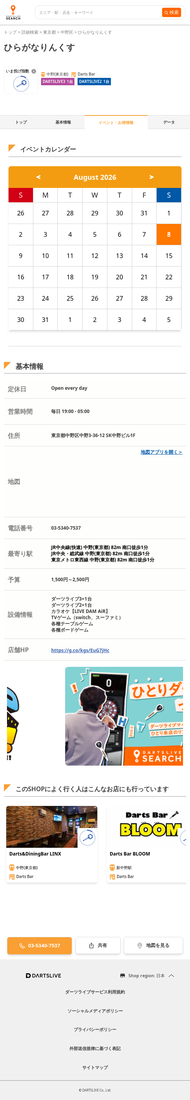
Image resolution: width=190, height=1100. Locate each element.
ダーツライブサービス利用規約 (95, 992)
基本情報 (63, 122)
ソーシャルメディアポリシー (95, 1011)
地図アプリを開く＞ (162, 452)
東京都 (49, 32)
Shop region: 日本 (146, 975)
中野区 (66, 32)
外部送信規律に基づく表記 (95, 1048)
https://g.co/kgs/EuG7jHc (80, 650)
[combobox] (100, 12)
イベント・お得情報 (115, 122)
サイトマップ (95, 1067)
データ (169, 122)
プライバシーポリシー (95, 1029)
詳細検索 (30, 32)
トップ (11, 32)
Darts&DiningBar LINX (35, 854)
